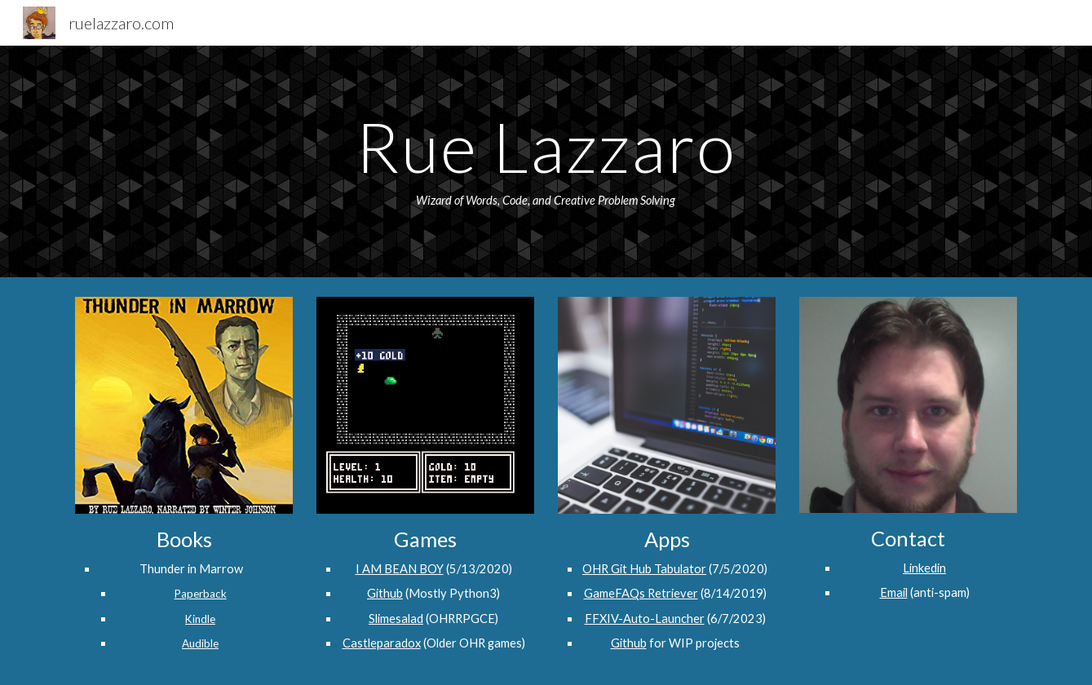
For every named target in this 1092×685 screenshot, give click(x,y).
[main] (546, 161)
